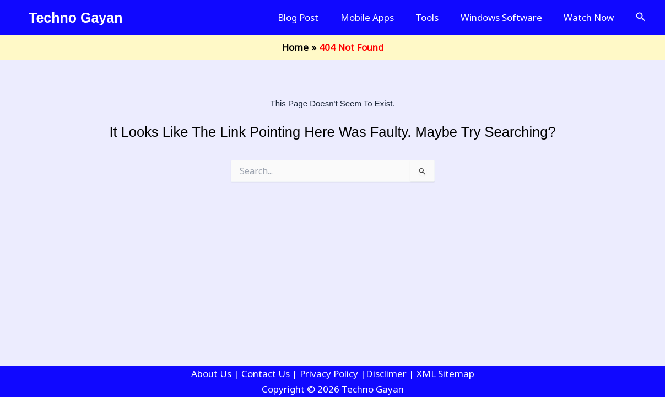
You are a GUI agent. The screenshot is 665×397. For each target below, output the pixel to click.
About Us (211, 373)
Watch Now (590, 17)
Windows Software (506, 17)
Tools (434, 17)
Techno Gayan (75, 17)
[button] (641, 17)
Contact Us (265, 373)
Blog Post (311, 17)
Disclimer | (391, 373)
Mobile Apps (377, 17)
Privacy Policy (329, 373)
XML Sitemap (445, 373)
